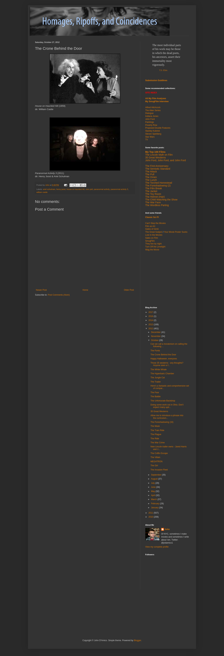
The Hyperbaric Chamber (162, 373)
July (153, 483)
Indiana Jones (151, 116)
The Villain (155, 457)
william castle (42, 192)
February (155, 503)
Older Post (129, 290)
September (156, 475)
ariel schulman (49, 189)
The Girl (154, 465)
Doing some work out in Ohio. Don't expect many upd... (166, 406)
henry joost (60, 189)
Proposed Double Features (157, 128)
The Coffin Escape (159, 453)
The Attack (151, 171)
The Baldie (155, 396)
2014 (151, 320)
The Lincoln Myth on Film (159, 154)
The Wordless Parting (157, 205)
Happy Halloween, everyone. (163, 358)
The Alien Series (152, 110)
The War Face (153, 202)
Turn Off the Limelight (155, 246)
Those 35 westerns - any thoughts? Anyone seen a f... (166, 364)
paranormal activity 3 (119, 189)
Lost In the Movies (153, 235)
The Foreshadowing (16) (161, 422)
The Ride (154, 438)
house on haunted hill (75, 189)
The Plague (155, 434)
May (153, 491)
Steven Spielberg (153, 134)
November (156, 336)
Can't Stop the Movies (155, 223)
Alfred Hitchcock (152, 107)
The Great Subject (153, 232)
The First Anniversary (156, 166)
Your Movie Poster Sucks (175, 232)
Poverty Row (151, 125)
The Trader (155, 382)
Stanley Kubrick (152, 131)
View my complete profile (157, 547)
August (154, 479)
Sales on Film (151, 238)
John (167, 529)
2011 (151, 513)
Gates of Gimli (152, 229)
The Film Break (153, 188)
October (155, 340)
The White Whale (158, 369)
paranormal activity (102, 189)
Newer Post (41, 290)
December (156, 332)
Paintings (149, 122)
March (154, 499)
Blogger (137, 640)
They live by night (153, 243)
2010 (151, 517)
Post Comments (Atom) (59, 295)
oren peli (89, 189)
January (155, 507)
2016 (151, 316)
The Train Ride (157, 430)
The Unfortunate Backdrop (162, 400)
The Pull (149, 174)
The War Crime (157, 442)
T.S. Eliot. (163, 70)
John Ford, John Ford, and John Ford (165, 160)
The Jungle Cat (157, 377)
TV (146, 139)
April (153, 495)
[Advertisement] (167, 278)
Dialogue (149, 113)
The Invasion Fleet (159, 470)
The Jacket (151, 191)
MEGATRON (156, 461)
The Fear (154, 392)
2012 (151, 328)
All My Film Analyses (155, 98)
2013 (151, 324)
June (153, 487)
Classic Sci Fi (152, 217)
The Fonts (155, 350)
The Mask (155, 426)
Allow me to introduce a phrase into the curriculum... (166, 416)
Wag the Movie (152, 249)
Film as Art (150, 226)
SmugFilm (150, 241)
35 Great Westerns (155, 157)
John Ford (150, 119)
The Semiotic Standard (157, 168)
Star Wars (150, 137)
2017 (151, 312)
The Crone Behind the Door (163, 354)
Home (85, 290)
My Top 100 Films (155, 152)
